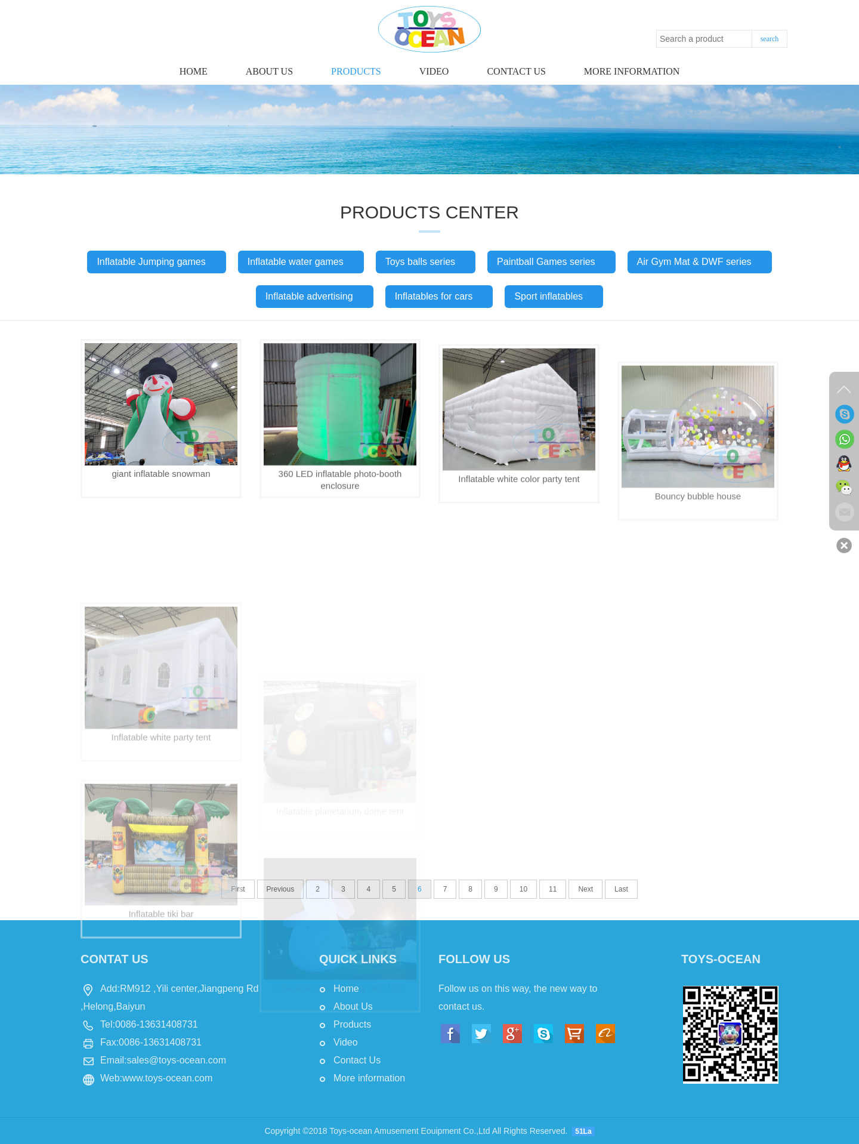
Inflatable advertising (314, 296)
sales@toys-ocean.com (176, 1060)
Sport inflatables (554, 296)
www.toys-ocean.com (167, 1078)
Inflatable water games (301, 262)
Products (356, 71)
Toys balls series (425, 262)
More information (631, 71)
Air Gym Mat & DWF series (699, 262)
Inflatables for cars (439, 296)
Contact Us (357, 1060)
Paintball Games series (551, 262)
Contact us (516, 71)
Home (194, 71)
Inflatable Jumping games (156, 262)
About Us (269, 71)
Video (434, 71)
